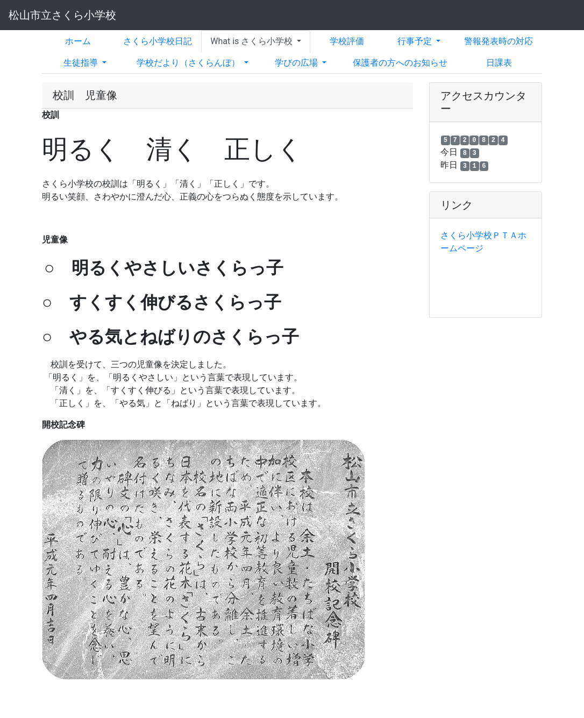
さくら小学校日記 (157, 41)
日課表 (499, 63)
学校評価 (347, 41)
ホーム (78, 41)
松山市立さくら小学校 (62, 15)
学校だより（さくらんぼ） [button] (189, 63)
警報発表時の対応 (498, 41)
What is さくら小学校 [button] (252, 41)
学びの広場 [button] (297, 63)
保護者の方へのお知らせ (400, 63)
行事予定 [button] (415, 41)
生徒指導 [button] (81, 63)
